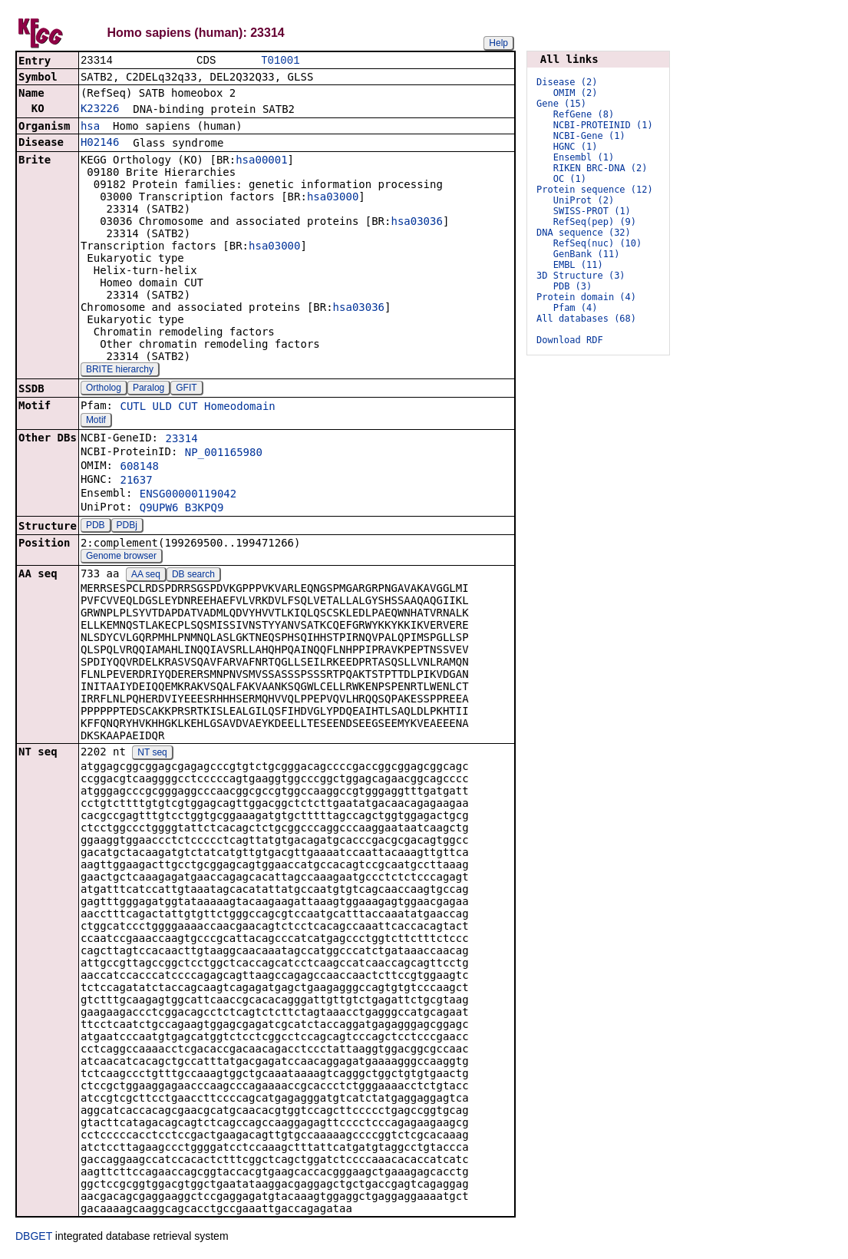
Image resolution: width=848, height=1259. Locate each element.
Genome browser (121, 557)
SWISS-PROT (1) (592, 211)
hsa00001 (261, 161)
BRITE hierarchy (119, 370)
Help (498, 43)
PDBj (127, 526)
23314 (181, 440)
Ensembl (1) (583, 157)
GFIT (186, 389)
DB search (193, 575)
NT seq (152, 753)
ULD (162, 407)
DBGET (33, 1237)
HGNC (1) (575, 146)
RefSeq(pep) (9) (594, 221)
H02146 (100, 143)
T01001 (280, 61)
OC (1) (569, 178)
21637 (136, 481)
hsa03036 (416, 222)
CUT (187, 407)
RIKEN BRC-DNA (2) (600, 168)
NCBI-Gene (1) (589, 136)
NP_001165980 (223, 454)
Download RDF (569, 340)
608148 (139, 467)
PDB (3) (572, 286)
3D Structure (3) (580, 275)
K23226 (100, 110)
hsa (90, 127)
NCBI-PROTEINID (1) (603, 125)
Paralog (148, 389)
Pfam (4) (575, 307)
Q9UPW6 (159, 509)
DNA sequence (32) (583, 232)
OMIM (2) (575, 93)
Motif (96, 421)
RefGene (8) (583, 114)
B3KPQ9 (204, 509)
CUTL (133, 407)
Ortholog (103, 389)
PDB (95, 526)
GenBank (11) (586, 254)
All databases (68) (586, 318)
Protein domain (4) (586, 297)
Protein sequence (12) (594, 189)
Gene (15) (561, 103)
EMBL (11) (578, 264)
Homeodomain (240, 407)
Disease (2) (566, 82)
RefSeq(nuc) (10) (597, 243)
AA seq (145, 575)
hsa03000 (332, 198)
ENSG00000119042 (188, 495)
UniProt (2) (583, 200)
